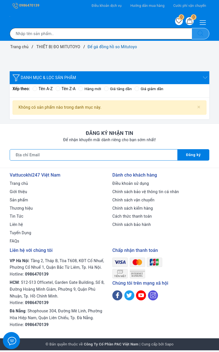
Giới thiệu (18, 193)
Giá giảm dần (152, 90)
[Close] (199, 108)
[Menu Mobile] (204, 22)
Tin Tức (16, 218)
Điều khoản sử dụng (130, 185)
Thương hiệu (21, 210)
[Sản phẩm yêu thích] (176, 22)
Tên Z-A (66, 90)
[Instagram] (153, 297)
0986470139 (26, 5)
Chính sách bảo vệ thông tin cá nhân (145, 193)
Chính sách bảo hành (131, 226)
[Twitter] (129, 297)
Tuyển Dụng (20, 234)
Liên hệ (16, 226)
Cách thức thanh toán (132, 218)
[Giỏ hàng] (189, 22)
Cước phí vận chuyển (189, 6)
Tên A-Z (42, 90)
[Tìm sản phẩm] (101, 35)
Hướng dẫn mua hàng (147, 6)
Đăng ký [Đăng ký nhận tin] (193, 156)
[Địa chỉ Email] (93, 156)
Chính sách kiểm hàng (132, 210)
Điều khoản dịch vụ (106, 6)
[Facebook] (117, 297)
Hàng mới (90, 90)
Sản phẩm (19, 201)
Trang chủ (19, 185)
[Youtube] (141, 297)
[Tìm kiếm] (200, 35)
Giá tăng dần (120, 90)
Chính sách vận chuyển (133, 201)
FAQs (14, 242)
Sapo (169, 346)
